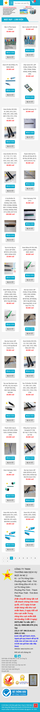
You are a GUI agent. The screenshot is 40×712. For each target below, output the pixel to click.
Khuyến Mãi (5, 671)
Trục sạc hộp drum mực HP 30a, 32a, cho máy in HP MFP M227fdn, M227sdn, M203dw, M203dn (10, 387)
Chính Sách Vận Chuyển (9, 660)
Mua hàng (11, 52)
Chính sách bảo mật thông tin (11, 669)
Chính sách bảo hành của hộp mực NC (14, 665)
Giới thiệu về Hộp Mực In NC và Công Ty (14, 658)
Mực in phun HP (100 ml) (29, 27)
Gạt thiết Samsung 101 (29, 109)
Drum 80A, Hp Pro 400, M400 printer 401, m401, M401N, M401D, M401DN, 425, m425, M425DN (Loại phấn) (10, 517)
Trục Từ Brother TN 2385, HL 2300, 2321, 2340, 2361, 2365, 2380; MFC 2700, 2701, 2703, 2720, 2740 (29, 387)
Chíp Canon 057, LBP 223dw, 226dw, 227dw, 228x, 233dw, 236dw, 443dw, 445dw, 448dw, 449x (29, 69)
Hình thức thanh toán (8, 667)
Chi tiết (11, 57)
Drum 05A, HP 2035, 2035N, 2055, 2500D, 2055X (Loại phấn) (30, 515)
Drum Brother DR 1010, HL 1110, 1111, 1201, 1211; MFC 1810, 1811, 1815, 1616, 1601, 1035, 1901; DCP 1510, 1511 (10, 158)
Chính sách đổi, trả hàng (9, 663)
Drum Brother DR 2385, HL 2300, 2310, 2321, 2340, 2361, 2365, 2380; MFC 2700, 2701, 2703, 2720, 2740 (10, 113)
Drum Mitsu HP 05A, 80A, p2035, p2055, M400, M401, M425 (29, 250)
